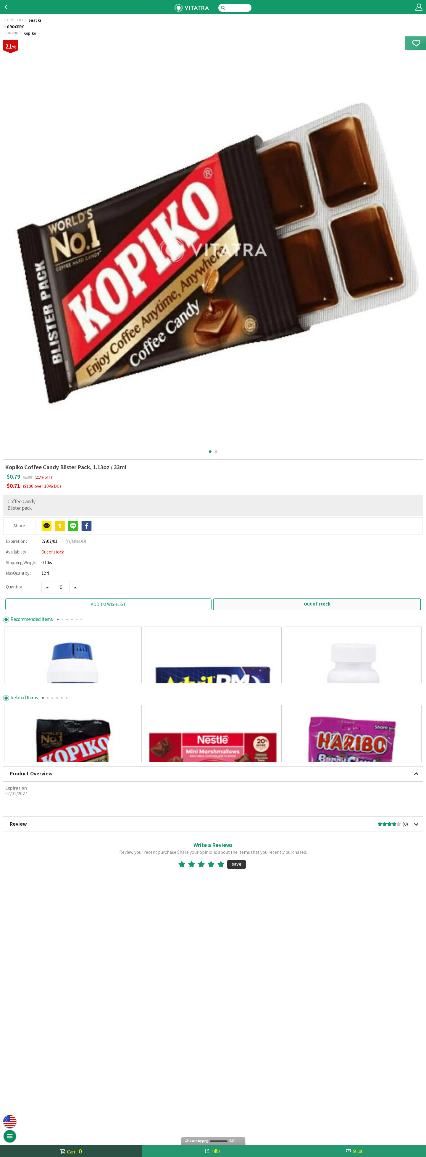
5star (223, 1066)
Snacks (34, 20)
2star (194, 1066)
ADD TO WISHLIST (108, 604)
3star (203, 1066)
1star (184, 1066)
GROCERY (15, 20)
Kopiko (29, 33)
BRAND (12, 33)
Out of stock (317, 604)
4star (213, 1066)
